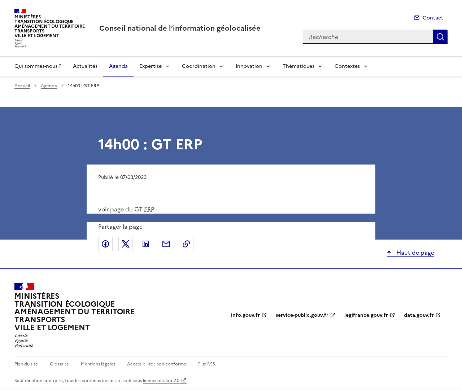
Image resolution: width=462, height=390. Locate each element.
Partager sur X (125, 244)
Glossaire (59, 364)
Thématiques (298, 66)
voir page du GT (126, 209)
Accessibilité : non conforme (156, 364)
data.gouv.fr (419, 315)
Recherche (440, 37)
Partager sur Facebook (105, 244)
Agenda (118, 66)
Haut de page (414, 252)
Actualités (85, 66)
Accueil (22, 86)
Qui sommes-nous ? (37, 66)
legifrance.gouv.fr (366, 315)
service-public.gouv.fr (302, 315)
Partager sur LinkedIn (146, 244)
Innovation (249, 66)
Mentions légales (98, 364)
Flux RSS (206, 364)
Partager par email (166, 244)
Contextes (347, 66)
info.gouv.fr (245, 315)
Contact (433, 18)
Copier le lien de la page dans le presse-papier (186, 244)
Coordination (198, 66)
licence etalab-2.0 (161, 380)
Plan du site (26, 364)
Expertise (150, 66)
